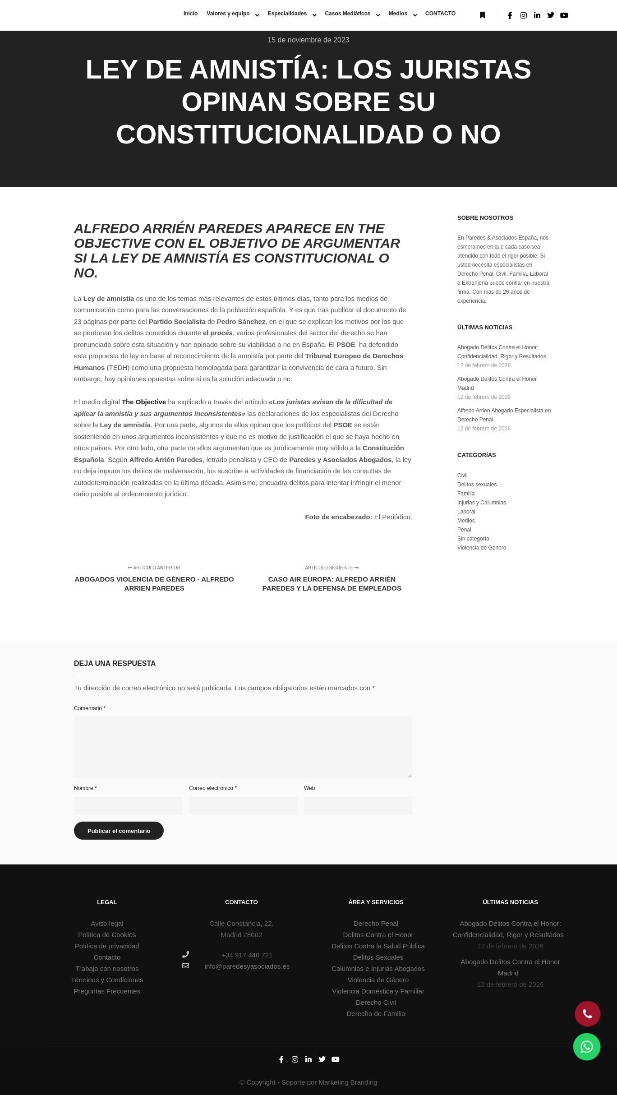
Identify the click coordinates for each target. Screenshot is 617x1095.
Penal (464, 530)
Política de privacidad (107, 946)
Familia (466, 493)
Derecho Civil (376, 1002)
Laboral (466, 511)
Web (309, 788)
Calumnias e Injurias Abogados (378, 968)
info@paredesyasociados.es (236, 966)
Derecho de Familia (376, 1013)
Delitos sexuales (477, 484)
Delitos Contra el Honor (378, 934)
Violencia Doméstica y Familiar (378, 991)
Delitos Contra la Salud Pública (378, 946)
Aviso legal (107, 923)
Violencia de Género (481, 548)
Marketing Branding (348, 1082)
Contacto (106, 957)
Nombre (85, 788)
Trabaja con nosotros (106, 968)
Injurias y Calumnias (481, 502)
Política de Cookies (107, 934)
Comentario (90, 708)
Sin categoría (473, 539)
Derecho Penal (376, 923)
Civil (462, 475)
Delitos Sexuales (378, 957)
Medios (466, 520)
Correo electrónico (213, 788)
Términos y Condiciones (107, 980)
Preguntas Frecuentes (107, 991)
